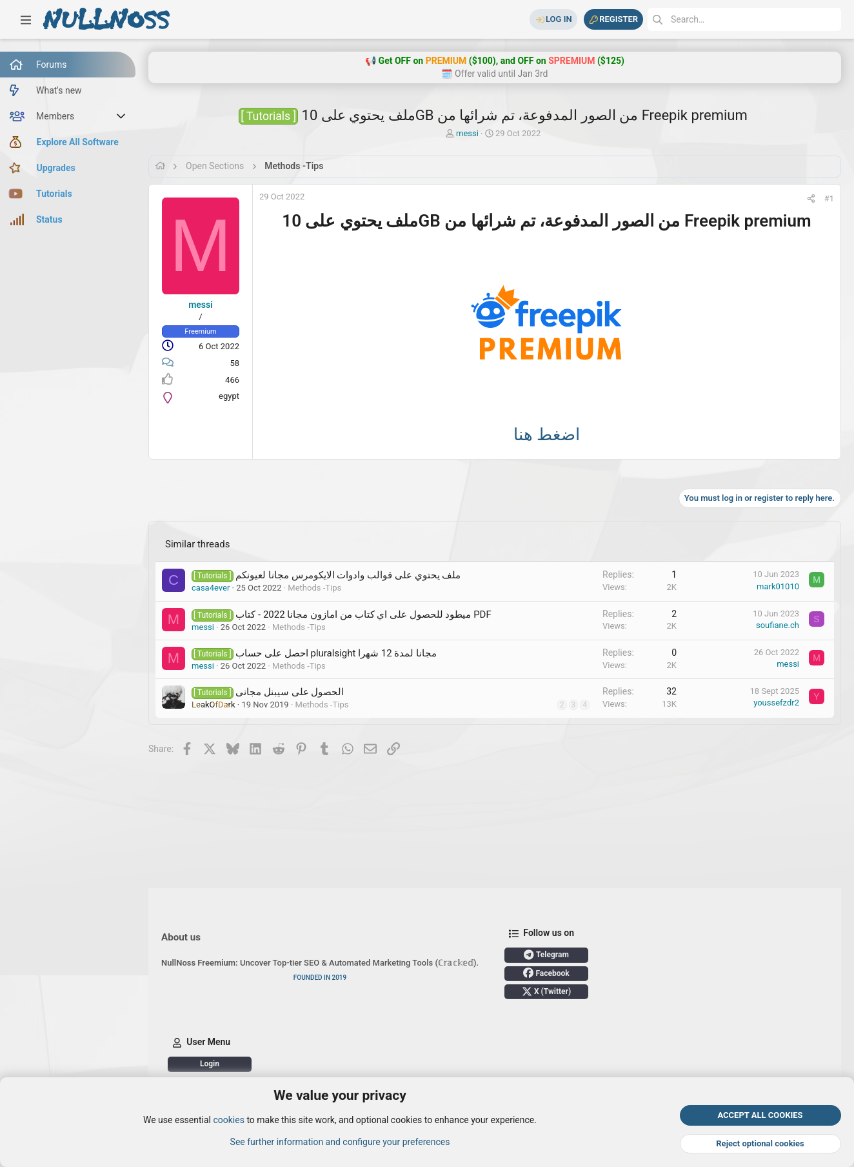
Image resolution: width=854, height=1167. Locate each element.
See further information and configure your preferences (340, 1142)
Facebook (546, 973)
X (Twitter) (546, 991)
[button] (26, 19)
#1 (829, 198)
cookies (228, 1120)
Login (209, 1063)
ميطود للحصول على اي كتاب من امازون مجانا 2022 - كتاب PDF (363, 614)
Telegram (546, 954)
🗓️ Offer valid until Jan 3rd (494, 73)
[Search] (744, 19)
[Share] (811, 198)
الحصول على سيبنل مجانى (289, 692)
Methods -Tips (314, 588)
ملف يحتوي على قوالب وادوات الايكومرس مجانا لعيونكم (348, 575)
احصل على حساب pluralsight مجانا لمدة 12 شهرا (336, 653)
